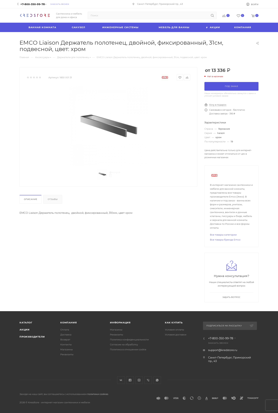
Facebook (130, 380)
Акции (25, 329)
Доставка (65, 334)
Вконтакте (121, 380)
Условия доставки (175, 334)
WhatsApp (157, 380)
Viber (148, 380)
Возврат (65, 339)
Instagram (139, 380)
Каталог (26, 322)
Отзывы (53, 199)
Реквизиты (66, 354)
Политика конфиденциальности (129, 339)
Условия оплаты (174, 329)
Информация (120, 322)
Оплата (64, 329)
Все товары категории (223, 234)
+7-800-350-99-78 (32, 4)
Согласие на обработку (124, 344)
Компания (68, 322)
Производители (32, 336)
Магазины (66, 349)
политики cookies (97, 394)
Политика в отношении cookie (128, 349)
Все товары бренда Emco (225, 239)
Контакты (66, 344)
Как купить (174, 322)
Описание (30, 199)
